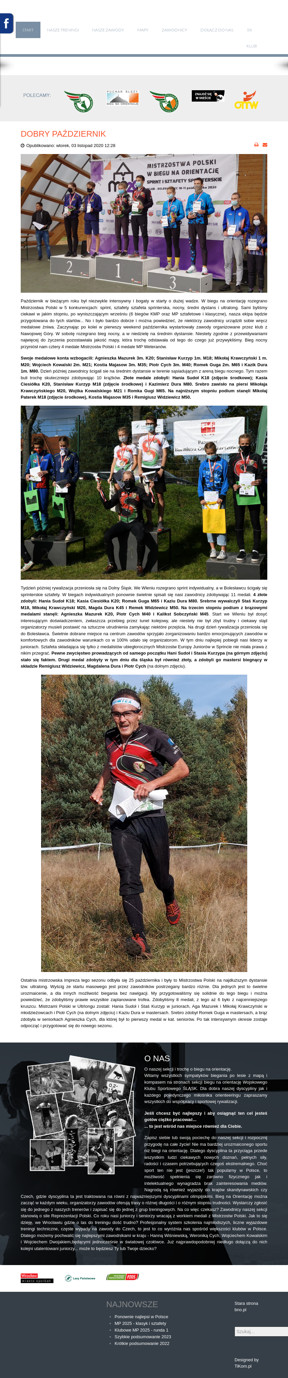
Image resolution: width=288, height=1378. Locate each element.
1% (249, 29)
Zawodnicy (174, 29)
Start (28, 29)
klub (252, 45)
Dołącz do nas (216, 29)
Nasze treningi (63, 29)
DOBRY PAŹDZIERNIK (63, 133)
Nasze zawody (108, 29)
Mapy (142, 29)
